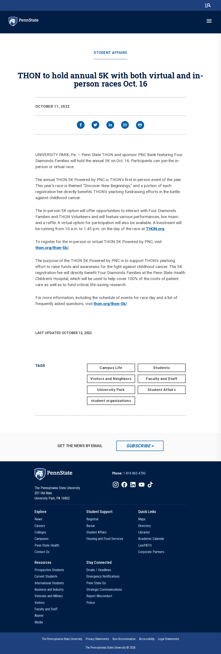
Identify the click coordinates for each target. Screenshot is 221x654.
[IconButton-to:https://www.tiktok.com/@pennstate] (150, 484)
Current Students (46, 576)
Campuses (42, 539)
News (38, 519)
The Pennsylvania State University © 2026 (110, 647)
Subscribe (138, 445)
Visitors (40, 603)
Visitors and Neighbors (110, 379)
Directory (144, 526)
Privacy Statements (97, 639)
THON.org (155, 228)
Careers (40, 526)
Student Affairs (110, 53)
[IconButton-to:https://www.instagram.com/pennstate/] (115, 484)
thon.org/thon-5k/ (52, 247)
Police (90, 603)
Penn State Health (47, 545)
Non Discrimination (124, 639)
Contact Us (42, 552)
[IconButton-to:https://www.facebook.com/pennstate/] (124, 484)
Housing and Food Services (104, 539)
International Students (49, 583)
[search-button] (207, 5)
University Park (111, 389)
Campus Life (110, 368)
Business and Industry (49, 589)
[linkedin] (110, 125)
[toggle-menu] (209, 21)
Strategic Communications (104, 589)
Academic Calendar (151, 539)
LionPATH (145, 545)
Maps (141, 519)
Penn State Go (96, 583)
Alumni (39, 616)
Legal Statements (168, 639)
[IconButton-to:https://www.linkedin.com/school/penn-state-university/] (132, 484)
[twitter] (95, 125)
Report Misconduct (99, 596)
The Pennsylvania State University (62, 639)
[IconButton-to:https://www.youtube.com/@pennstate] (141, 484)
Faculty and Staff (161, 379)
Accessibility (147, 639)
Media (39, 622)
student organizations (111, 400)
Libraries (144, 532)
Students (161, 368)
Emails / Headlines (98, 570)
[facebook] (81, 125)
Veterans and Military (49, 596)
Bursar (90, 526)
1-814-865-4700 (134, 473)
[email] (125, 125)
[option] (128, 473)
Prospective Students (49, 570)
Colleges (40, 532)
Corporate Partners (151, 552)
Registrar (92, 519)
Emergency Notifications (103, 576)
